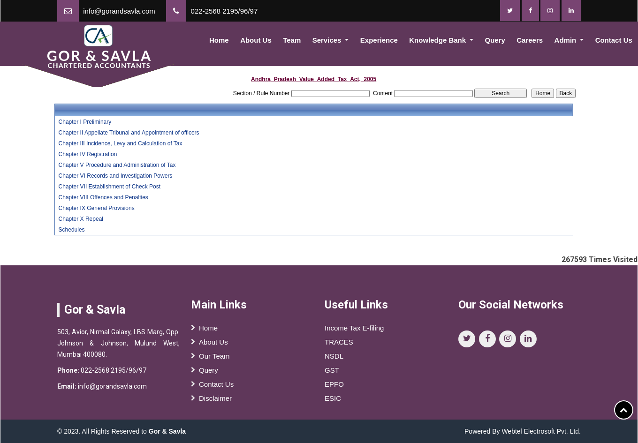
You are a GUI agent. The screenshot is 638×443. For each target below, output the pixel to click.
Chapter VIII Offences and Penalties (103, 197)
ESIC (333, 401)
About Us (256, 40)
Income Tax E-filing (354, 331)
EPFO (334, 387)
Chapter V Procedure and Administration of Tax (117, 165)
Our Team (214, 359)
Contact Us (216, 387)
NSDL (334, 359)
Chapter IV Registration (88, 154)
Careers (529, 40)
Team (292, 40)
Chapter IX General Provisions (97, 208)
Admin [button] (566, 40)
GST (332, 373)
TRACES (339, 345)
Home (219, 40)
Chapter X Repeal (81, 219)
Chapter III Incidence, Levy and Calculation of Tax (120, 143)
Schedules (72, 229)
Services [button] (327, 40)
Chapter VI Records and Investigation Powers (116, 176)
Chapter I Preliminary (85, 122)
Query (495, 40)
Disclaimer (215, 401)
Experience (379, 40)
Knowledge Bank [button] (438, 40)
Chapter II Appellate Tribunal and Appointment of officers (129, 132)
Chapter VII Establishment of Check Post (109, 186)
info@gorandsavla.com (119, 11)
